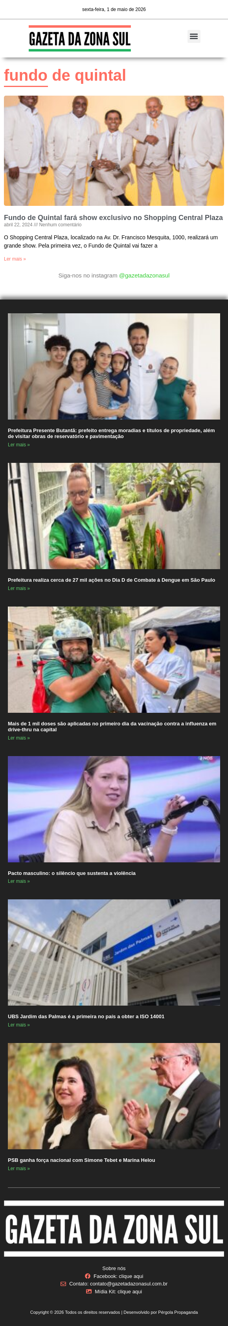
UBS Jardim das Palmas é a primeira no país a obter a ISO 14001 (86, 1016)
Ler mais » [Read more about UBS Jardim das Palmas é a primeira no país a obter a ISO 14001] (19, 1025)
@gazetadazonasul (144, 275)
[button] (194, 36)
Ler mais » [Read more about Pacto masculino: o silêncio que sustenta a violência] (19, 881)
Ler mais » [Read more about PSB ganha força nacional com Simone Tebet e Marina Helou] (19, 1168)
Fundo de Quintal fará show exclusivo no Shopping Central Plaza (113, 218)
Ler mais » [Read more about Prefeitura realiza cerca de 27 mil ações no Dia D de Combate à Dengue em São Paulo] (19, 588)
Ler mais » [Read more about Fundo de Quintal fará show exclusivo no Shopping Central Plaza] (15, 259)
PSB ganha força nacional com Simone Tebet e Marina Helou (81, 1160)
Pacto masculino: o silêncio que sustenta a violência (72, 873)
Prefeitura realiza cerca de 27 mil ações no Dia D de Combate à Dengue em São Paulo (111, 580)
